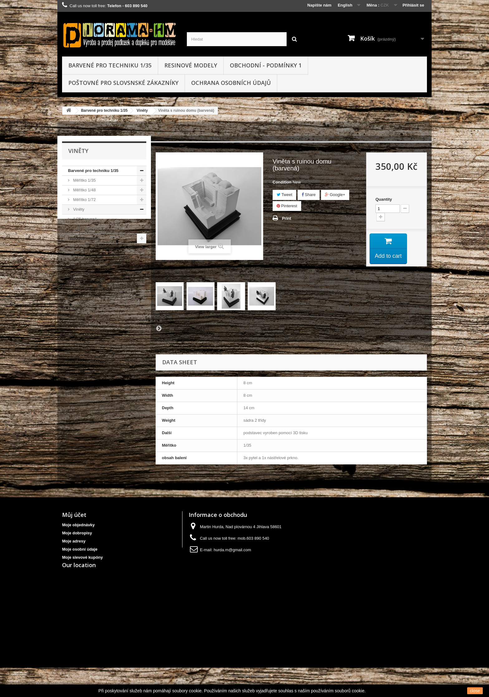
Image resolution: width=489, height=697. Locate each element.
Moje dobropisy (77, 533)
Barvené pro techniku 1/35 (110, 65)
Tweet (284, 194)
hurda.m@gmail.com (232, 549)
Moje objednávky (78, 525)
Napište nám (319, 5)
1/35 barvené (84, 219)
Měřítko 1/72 (84, 199)
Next (159, 328)
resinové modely (190, 65)
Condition (282, 182)
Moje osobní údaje (79, 549)
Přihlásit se (413, 5)
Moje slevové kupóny (82, 557)
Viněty (142, 110)
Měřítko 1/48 (84, 190)
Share (309, 194)
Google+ (335, 194)
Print (286, 218)
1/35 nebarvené (86, 228)
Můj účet (74, 514)
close (475, 690)
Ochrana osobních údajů (231, 82)
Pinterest (287, 206)
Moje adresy (73, 541)
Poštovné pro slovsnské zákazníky (123, 82)
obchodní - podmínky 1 (266, 65)
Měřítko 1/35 (84, 180)
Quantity (383, 199)
